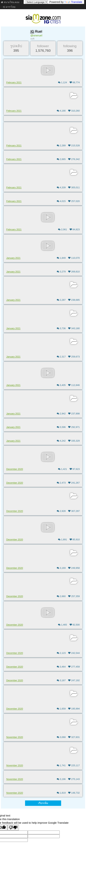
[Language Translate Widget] (37, 2)
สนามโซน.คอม (10, 2)
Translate (73, 1)
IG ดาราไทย (9, 7)
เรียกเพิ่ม (43, 803)
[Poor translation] (13, 828)
